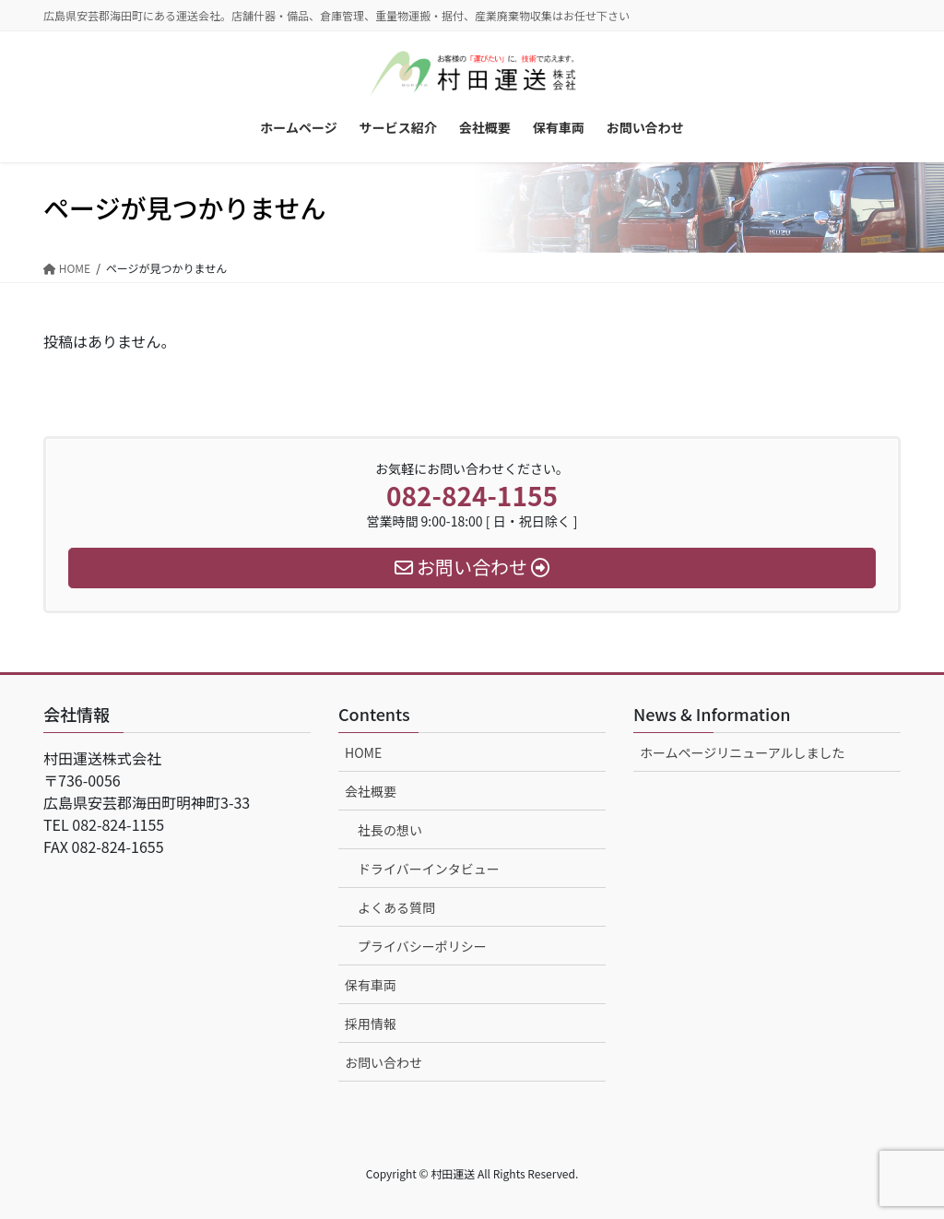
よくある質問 (396, 907)
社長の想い (390, 830)
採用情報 (370, 1023)
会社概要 (370, 791)
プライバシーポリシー (422, 946)
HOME (363, 752)
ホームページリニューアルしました (742, 752)
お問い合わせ (383, 1062)
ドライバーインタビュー (429, 868)
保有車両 (370, 985)
